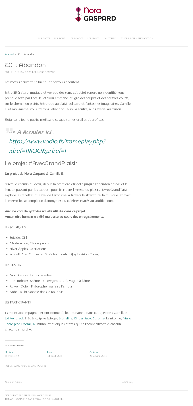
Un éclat (9, 352)
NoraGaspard (47, 72)
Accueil (9, 54)
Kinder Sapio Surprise (89, 318)
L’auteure (110, 38)
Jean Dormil (22, 324)
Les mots (44, 38)
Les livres (93, 38)
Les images (76, 38)
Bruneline (65, 318)
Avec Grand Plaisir (33, 365)
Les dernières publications (137, 38)
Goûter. (94, 352)
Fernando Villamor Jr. (48, 399)
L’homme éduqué (13, 382)
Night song (127, 382)
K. (34, 324)
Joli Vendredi (14, 318)
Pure (49, 352)
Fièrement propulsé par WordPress (28, 395)
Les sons (59, 38)
